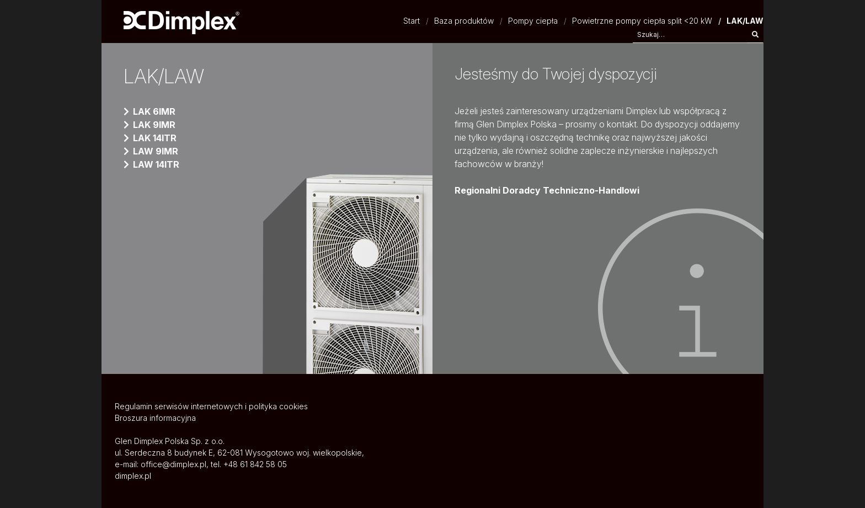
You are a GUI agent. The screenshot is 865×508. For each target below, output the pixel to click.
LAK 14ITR (155, 137)
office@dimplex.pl (173, 464)
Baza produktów (464, 20)
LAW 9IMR (155, 151)
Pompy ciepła (533, 20)
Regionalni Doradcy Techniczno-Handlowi (547, 190)
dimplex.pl (133, 475)
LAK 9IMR (154, 124)
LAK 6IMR (154, 111)
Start (411, 20)
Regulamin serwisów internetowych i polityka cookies (211, 406)
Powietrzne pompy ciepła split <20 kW (642, 20)
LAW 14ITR (156, 164)
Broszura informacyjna (155, 418)
